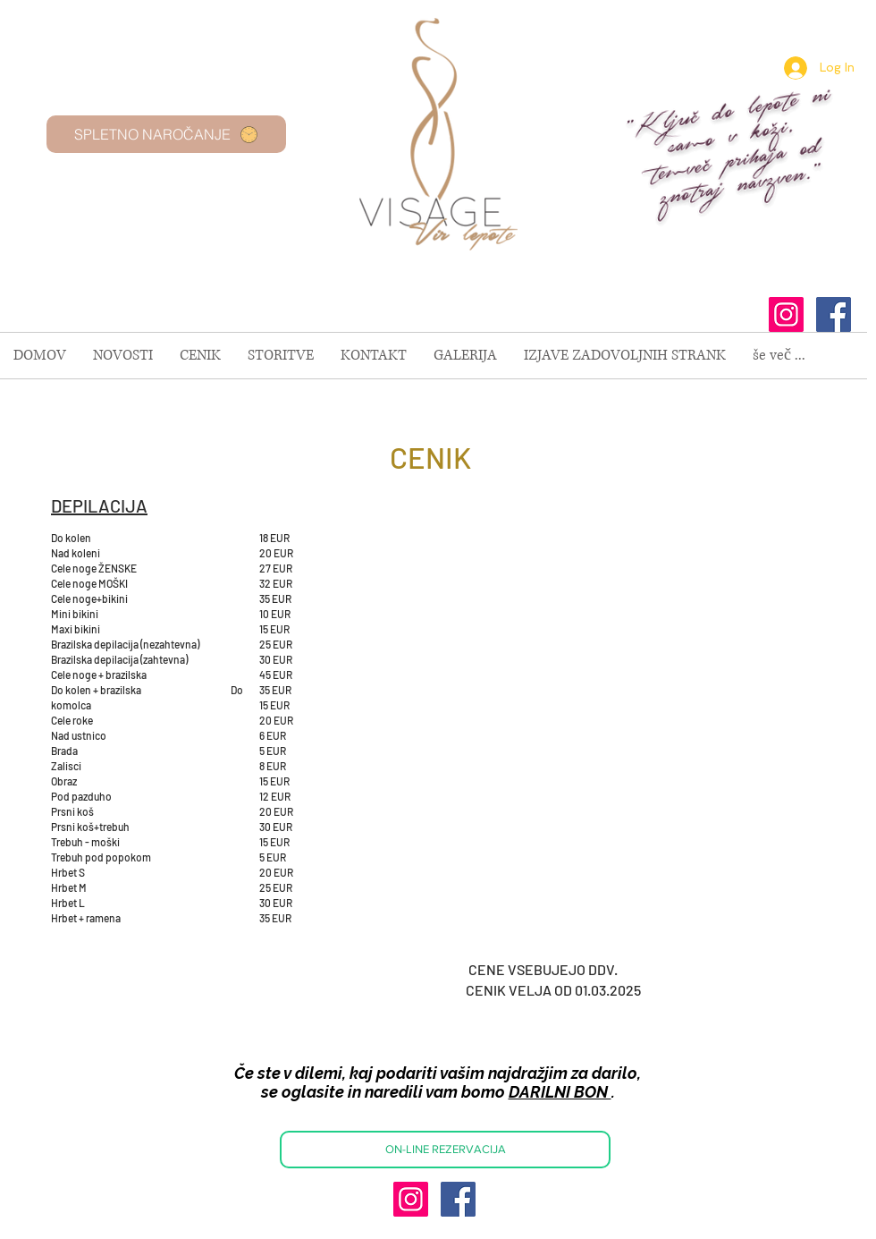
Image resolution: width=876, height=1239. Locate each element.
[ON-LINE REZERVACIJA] (445, 1149)
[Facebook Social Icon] (833, 314)
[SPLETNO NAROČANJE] (166, 134)
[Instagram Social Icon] (786, 314)
